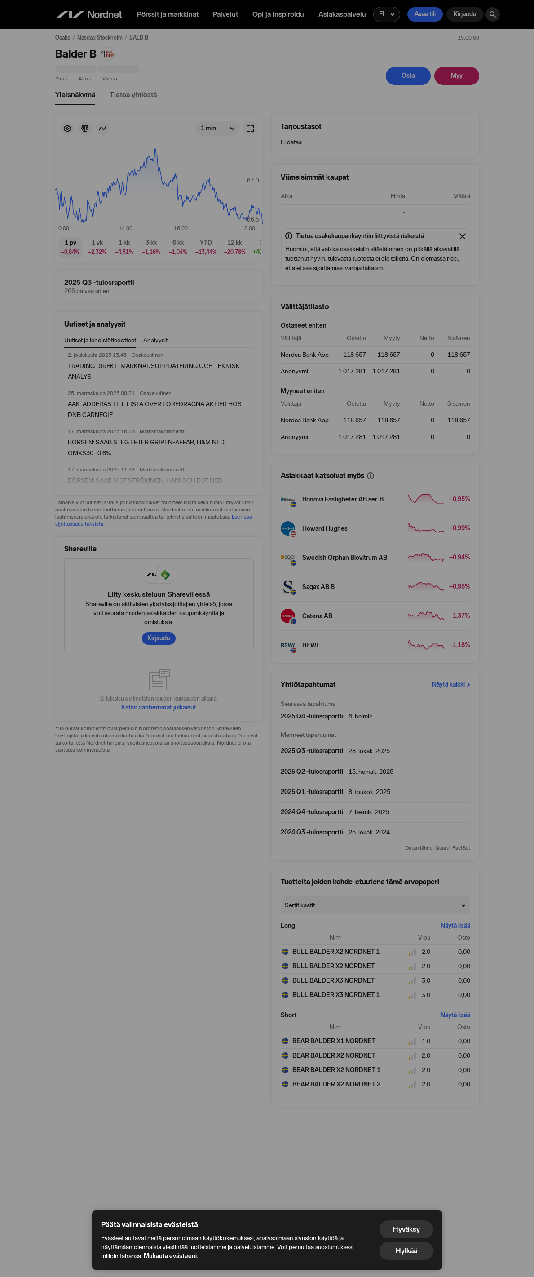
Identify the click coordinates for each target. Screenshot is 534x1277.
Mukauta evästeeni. (171, 1256)
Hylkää (406, 1250)
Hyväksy (406, 1229)
